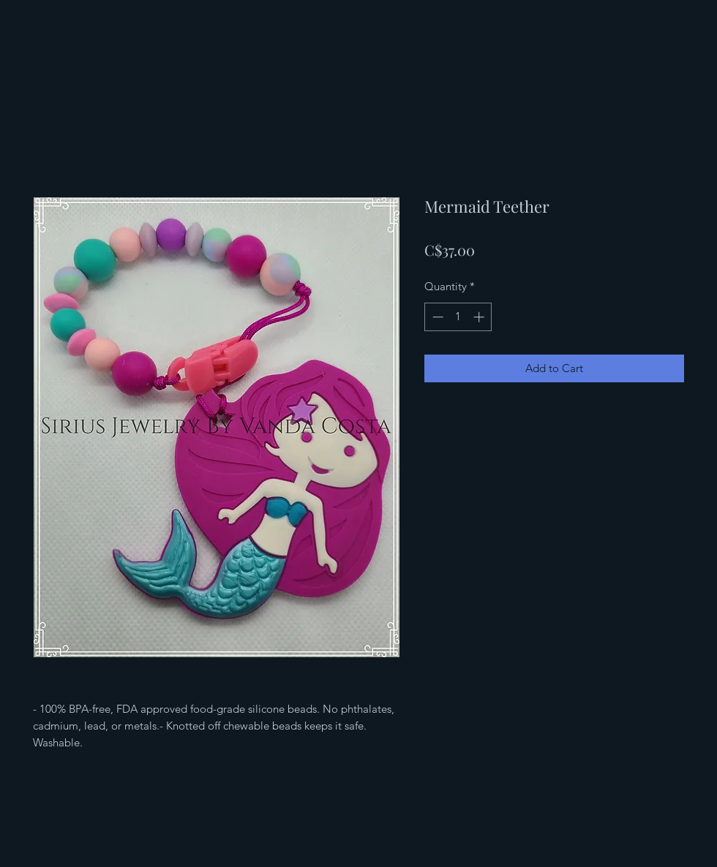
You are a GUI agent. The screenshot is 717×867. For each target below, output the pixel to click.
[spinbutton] (458, 316)
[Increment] (480, 316)
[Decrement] (436, 316)
